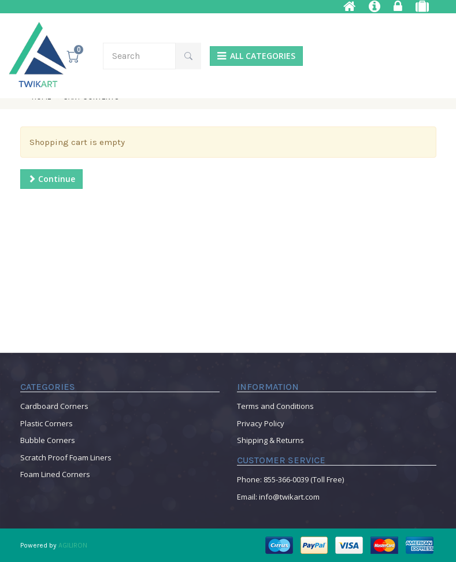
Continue (51, 178)
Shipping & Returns (270, 440)
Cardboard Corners (54, 406)
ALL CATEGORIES (256, 55)
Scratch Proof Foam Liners (66, 457)
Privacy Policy (260, 423)
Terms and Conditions (275, 406)
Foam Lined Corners (55, 474)
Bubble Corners (47, 440)
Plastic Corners (46, 423)
